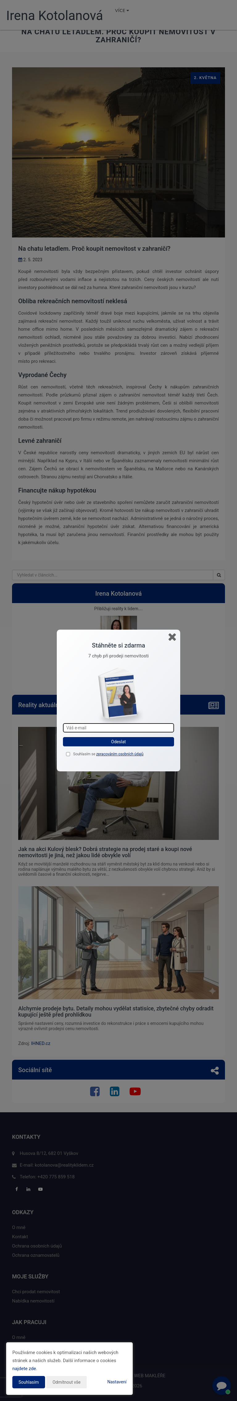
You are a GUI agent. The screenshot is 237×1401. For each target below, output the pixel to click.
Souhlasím (29, 1382)
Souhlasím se (84, 754)
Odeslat (118, 741)
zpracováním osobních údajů (119, 754)
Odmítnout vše (66, 1382)
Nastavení (117, 1381)
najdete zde (24, 1368)
